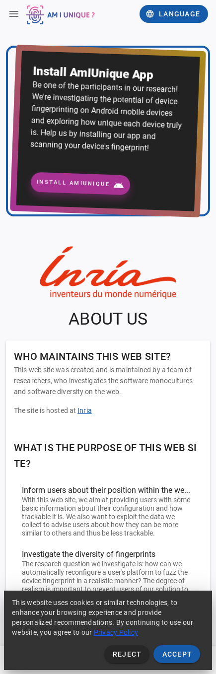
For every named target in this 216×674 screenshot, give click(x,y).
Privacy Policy (116, 632)
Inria (84, 410)
